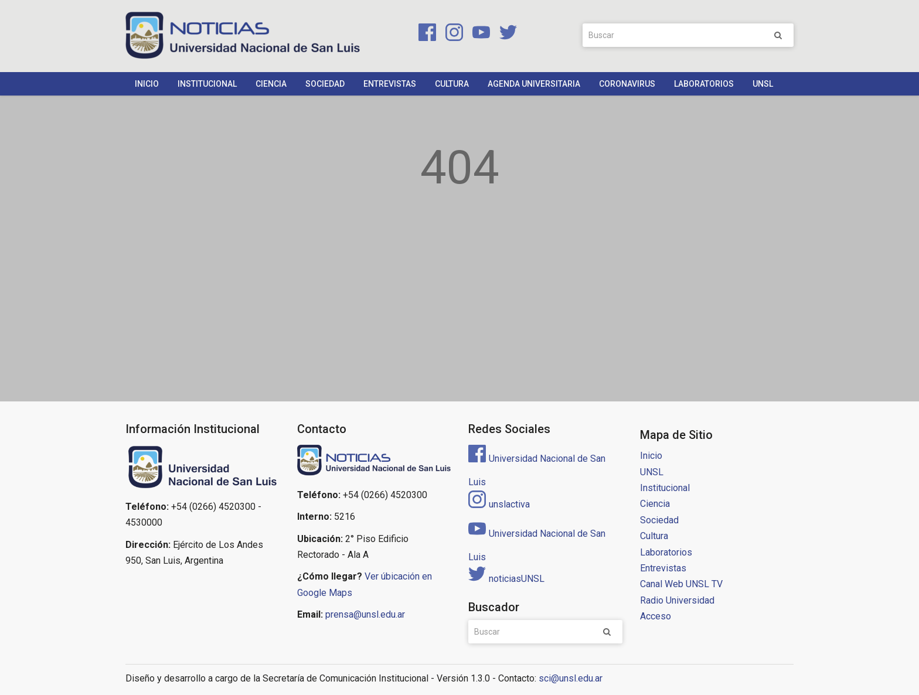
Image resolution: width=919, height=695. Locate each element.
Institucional (207, 83)
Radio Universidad (677, 600)
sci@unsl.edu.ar (571, 678)
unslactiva (499, 504)
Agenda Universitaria (534, 83)
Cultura (452, 83)
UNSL (763, 83)
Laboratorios (704, 83)
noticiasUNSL (506, 578)
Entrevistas (389, 83)
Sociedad (325, 83)
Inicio (147, 83)
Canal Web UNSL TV (681, 584)
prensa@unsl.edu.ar (365, 614)
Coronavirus (627, 83)
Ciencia (271, 83)
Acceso (655, 616)
